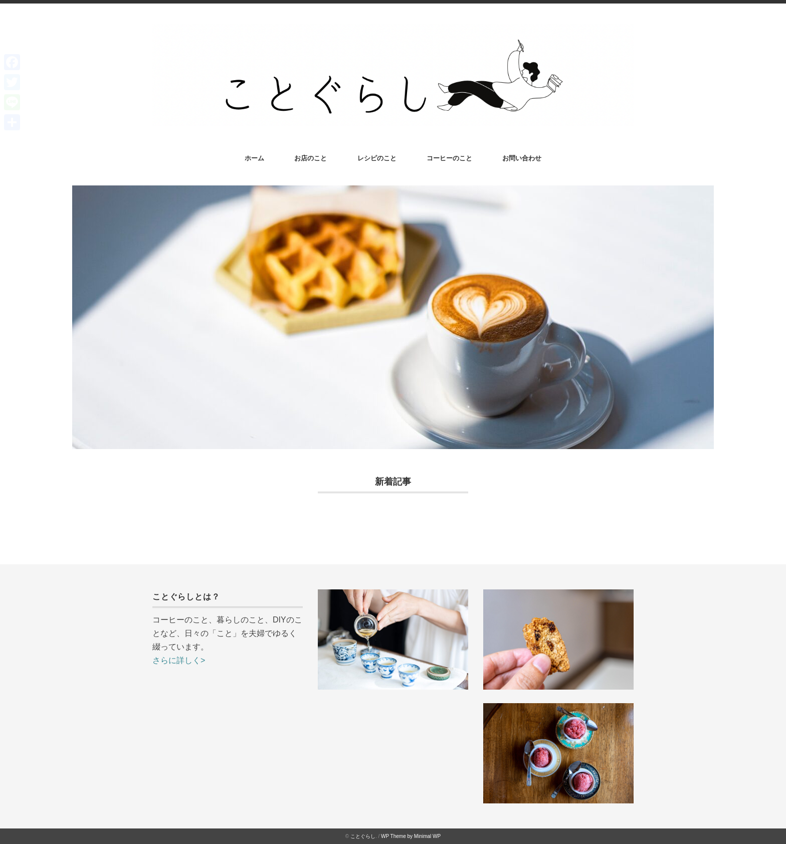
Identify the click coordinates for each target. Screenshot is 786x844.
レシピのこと (377, 158)
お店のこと (310, 158)
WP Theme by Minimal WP (411, 836)
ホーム (254, 158)
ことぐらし (362, 836)
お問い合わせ (521, 158)
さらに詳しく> (178, 660)
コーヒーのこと (449, 158)
